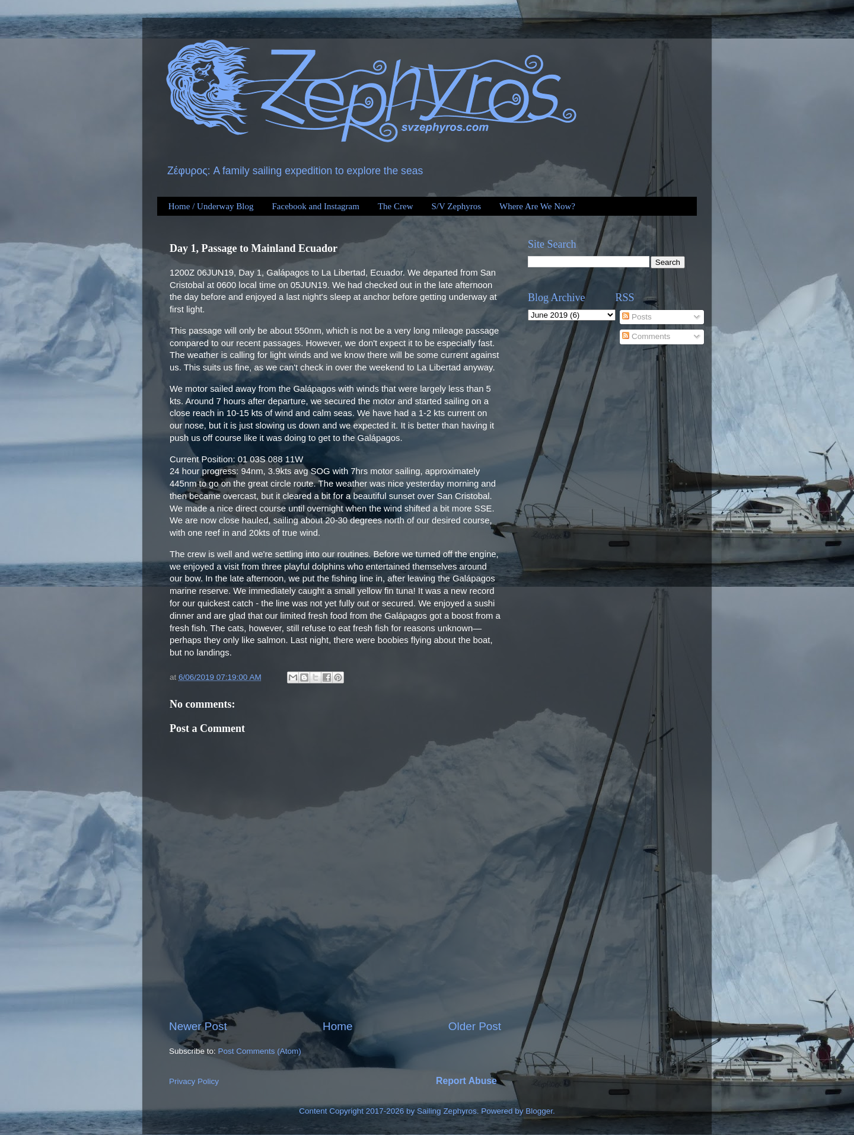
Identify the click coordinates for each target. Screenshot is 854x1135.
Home (337, 1026)
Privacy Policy (194, 1081)
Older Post (474, 1026)
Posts (637, 316)
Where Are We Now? (537, 206)
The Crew (395, 206)
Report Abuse (466, 1081)
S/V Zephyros (456, 206)
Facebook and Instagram (315, 206)
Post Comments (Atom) (259, 1051)
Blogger (539, 1111)
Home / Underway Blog (211, 206)
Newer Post (198, 1026)
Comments (646, 336)
